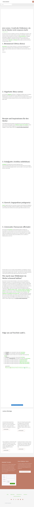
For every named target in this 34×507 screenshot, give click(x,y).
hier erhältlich (25, 124)
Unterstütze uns (19, 494)
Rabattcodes (12, 494)
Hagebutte (9, 94)
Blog (7, 494)
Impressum (25, 494)
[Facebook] (18, 499)
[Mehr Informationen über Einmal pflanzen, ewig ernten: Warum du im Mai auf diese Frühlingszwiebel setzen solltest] (9, 416)
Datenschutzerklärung (17, 496)
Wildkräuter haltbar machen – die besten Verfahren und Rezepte (19, 289)
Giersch (3, 205)
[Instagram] (13, 499)
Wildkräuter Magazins (19, 124)
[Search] (11, 4)
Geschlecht (4, 481)
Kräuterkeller (6, 1)
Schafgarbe (4, 164)
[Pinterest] (22, 499)
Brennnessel (4, 46)
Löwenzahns (10, 229)
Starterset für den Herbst (20, 290)
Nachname (4, 479)
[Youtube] (11, 499)
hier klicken (28, 358)
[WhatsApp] (15, 499)
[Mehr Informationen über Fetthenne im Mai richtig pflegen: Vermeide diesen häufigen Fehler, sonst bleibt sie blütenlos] (9, 436)
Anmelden (12, 483)
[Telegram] (20, 499)
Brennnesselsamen (22, 36)
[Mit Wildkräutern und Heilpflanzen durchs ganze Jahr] (17, 55)
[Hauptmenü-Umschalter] (33, 2)
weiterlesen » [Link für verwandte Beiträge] (6, 429)
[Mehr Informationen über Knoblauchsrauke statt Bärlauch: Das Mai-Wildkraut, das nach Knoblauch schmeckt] (24, 436)
